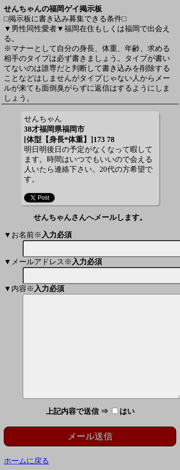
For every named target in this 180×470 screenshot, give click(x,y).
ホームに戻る (26, 461)
